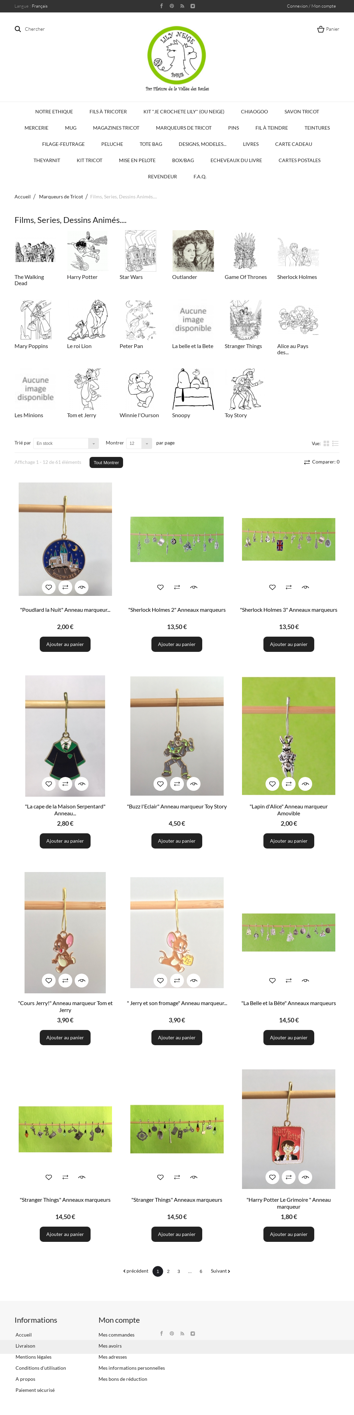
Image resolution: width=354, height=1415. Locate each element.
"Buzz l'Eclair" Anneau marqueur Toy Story (177, 806)
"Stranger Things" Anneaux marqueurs (65, 1199)
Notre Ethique (54, 111)
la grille (327, 443)
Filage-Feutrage (63, 144)
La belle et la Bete (192, 346)
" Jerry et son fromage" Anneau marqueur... (177, 1003)
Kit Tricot (89, 160)
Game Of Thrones (246, 276)
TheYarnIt (47, 160)
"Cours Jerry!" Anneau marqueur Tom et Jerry (65, 1006)
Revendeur (162, 176)
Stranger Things (243, 346)
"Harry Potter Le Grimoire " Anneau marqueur (288, 1203)
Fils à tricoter (108, 111)
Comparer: (325, 462)
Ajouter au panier (65, 644)
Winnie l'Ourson (139, 415)
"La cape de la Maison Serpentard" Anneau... (65, 809)
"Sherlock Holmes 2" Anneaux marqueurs (177, 609)
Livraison (25, 1346)
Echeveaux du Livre (236, 160)
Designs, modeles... (202, 144)
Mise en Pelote (137, 160)
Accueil (23, 196)
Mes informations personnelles (132, 1368)
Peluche (112, 144)
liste (335, 443)
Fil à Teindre (271, 128)
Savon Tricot (302, 111)
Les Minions (29, 415)
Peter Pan (131, 346)
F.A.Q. (200, 176)
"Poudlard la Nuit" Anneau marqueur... (65, 609)
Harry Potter (82, 276)
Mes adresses (113, 1357)
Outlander (184, 276)
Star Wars (131, 276)
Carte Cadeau (293, 144)
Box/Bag (183, 160)
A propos (25, 1379)
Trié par (23, 443)
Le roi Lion (79, 346)
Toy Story (236, 415)
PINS (233, 128)
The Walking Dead (29, 279)
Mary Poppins (31, 346)
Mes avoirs (110, 1346)
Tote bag (151, 144)
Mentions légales (33, 1357)
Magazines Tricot (116, 128)
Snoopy (181, 415)
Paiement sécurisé (35, 1390)
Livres (251, 144)
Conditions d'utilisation (40, 1368)
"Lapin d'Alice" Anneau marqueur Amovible (289, 809)
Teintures (317, 128)
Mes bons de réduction (123, 1379)
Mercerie (36, 128)
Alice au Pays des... (292, 349)
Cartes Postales (299, 160)
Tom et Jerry (81, 415)
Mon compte (119, 1319)
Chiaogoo (254, 111)
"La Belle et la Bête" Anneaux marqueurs (288, 1003)
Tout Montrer (106, 462)
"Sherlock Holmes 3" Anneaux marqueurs (288, 609)
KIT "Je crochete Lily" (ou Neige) (183, 111)
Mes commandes (116, 1335)
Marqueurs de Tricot (184, 128)
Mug (70, 128)
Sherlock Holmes (297, 276)
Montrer (115, 443)
